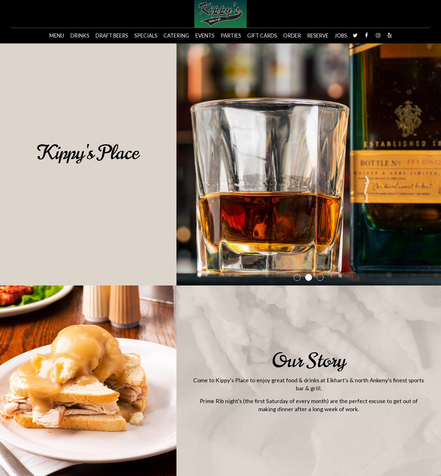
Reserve (317, 36)
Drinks (79, 36)
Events (204, 36)
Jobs (341, 36)
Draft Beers (112, 36)
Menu (56, 36)
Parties (230, 36)
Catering (176, 36)
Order (292, 36)
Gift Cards (262, 36)
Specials (145, 36)
